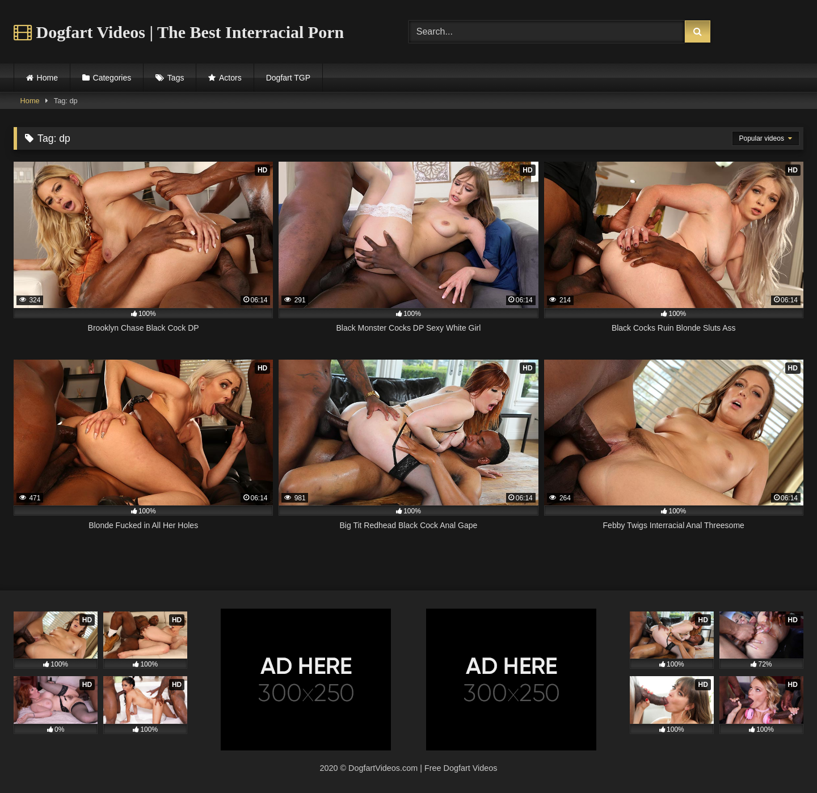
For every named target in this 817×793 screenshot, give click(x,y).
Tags (175, 77)
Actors (230, 77)
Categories (112, 77)
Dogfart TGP (288, 77)
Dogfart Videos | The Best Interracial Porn (179, 32)
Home (47, 77)
